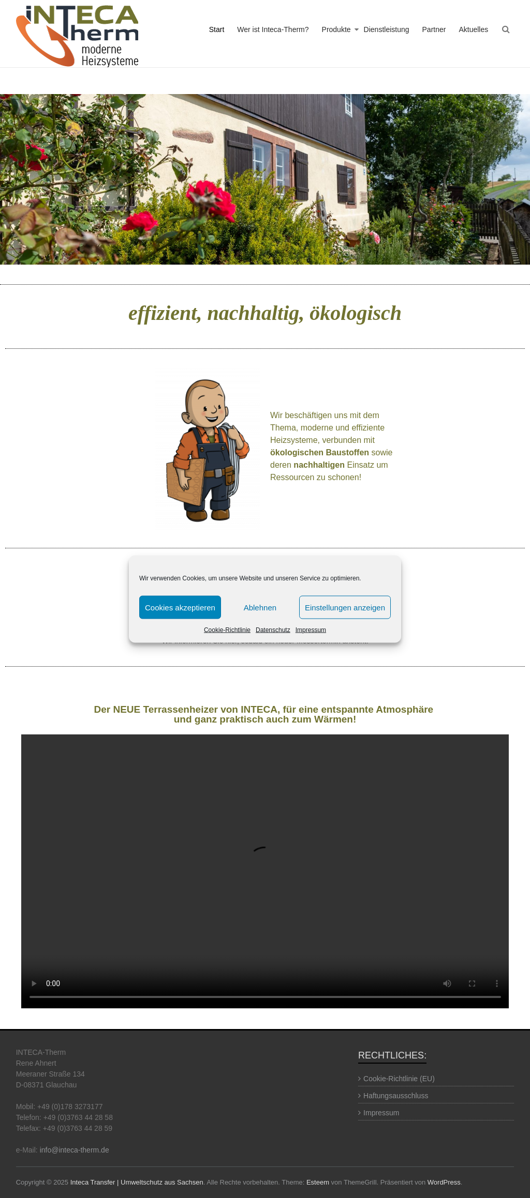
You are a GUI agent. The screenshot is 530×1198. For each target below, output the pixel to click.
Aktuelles (473, 29)
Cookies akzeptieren (180, 607)
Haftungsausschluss (395, 1096)
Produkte (336, 29)
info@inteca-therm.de (74, 1150)
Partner (434, 29)
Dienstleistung (386, 29)
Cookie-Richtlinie (227, 630)
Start (217, 29)
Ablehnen (260, 607)
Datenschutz (273, 630)
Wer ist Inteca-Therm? (272, 29)
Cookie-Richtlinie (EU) (399, 1078)
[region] (265, 179)
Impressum (311, 630)
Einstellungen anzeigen (345, 607)
